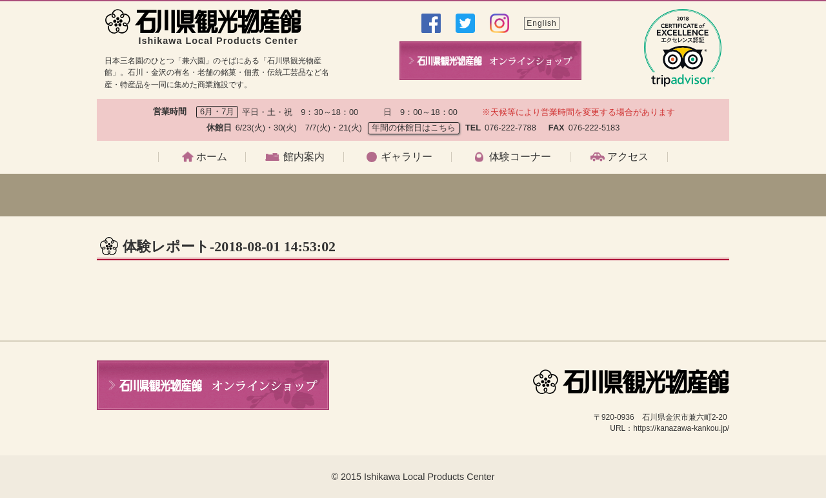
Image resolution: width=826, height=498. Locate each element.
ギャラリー (406, 157)
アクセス (628, 157)
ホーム (211, 157)
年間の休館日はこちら (414, 127)
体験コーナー (520, 157)
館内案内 (304, 157)
